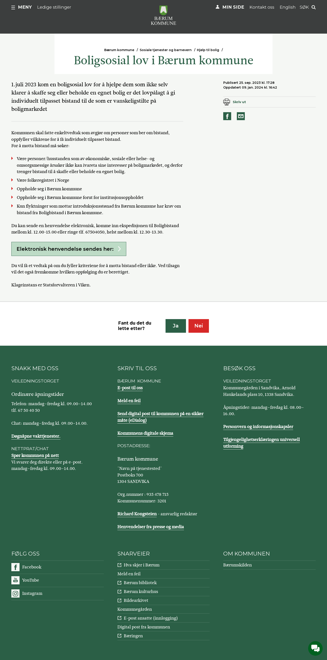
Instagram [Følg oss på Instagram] (32, 593)
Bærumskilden (237, 565)
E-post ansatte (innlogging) (151, 618)
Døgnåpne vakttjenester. (35, 436)
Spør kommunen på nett (35, 455)
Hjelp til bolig (208, 50)
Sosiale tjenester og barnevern (166, 50)
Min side (233, 7)
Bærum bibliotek (140, 583)
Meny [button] (25, 7)
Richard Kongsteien (137, 514)
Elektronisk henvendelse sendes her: (65, 249)
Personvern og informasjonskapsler (258, 427)
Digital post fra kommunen (143, 627)
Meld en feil (129, 401)
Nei (198, 326)
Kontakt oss (262, 7)
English (288, 7)
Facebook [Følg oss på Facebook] (31, 567)
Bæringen (133, 636)
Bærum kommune (119, 50)
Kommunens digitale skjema (145, 433)
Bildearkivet (136, 600)
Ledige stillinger (54, 7)
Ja (175, 326)
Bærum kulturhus (141, 591)
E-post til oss (130, 388)
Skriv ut (239, 102)
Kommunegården (134, 609)
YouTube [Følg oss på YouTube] (30, 580)
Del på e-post (241, 116)
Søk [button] (304, 7)
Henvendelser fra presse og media (150, 527)
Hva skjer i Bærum (141, 565)
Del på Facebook (228, 116)
